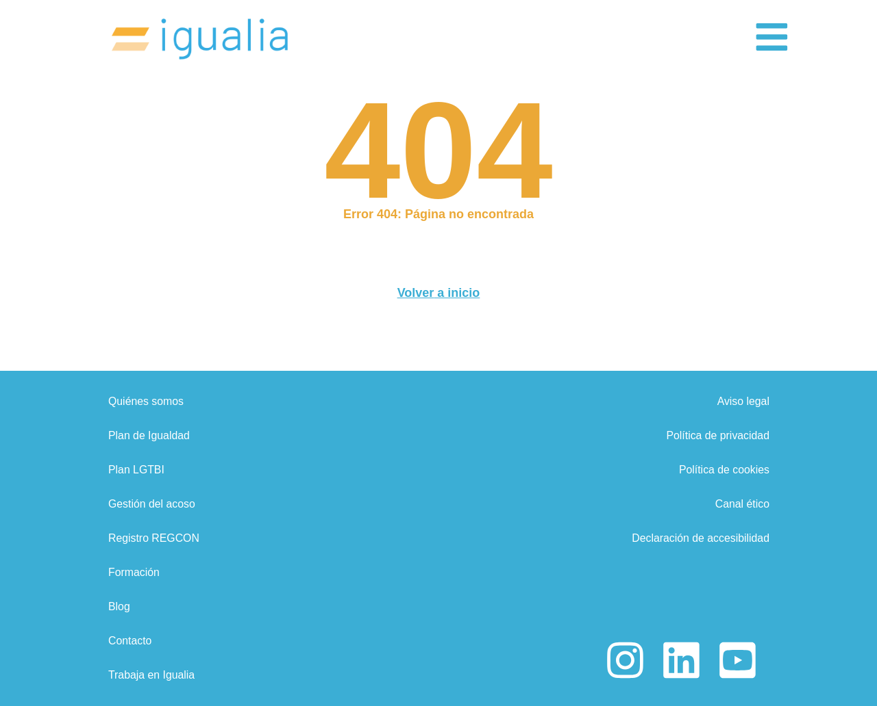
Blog (119, 606)
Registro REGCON (154, 538)
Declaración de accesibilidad (699, 538)
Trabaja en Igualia (152, 675)
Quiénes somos (146, 401)
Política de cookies (723, 469)
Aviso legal (742, 401)
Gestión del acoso (152, 504)
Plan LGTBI (136, 469)
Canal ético (741, 504)
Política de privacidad (717, 435)
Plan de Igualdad (149, 435)
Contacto (130, 640)
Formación (134, 572)
